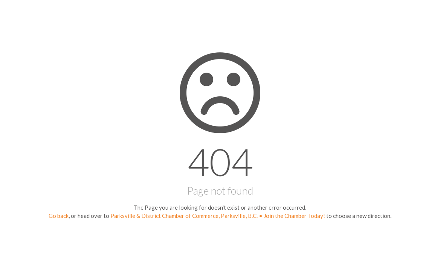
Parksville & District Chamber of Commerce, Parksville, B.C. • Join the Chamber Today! (217, 215)
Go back (59, 215)
